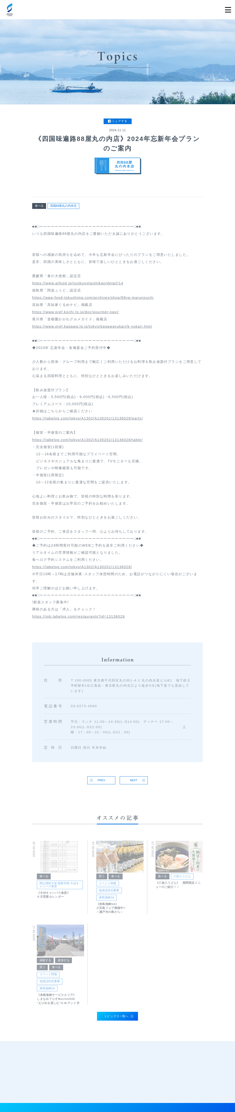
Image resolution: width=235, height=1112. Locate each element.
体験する (45, 963)
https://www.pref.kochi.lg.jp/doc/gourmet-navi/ (75, 314)
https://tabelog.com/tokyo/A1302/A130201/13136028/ (82, 569)
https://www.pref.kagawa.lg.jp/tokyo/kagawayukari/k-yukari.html (92, 328)
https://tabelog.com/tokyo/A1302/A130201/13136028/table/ (87, 441)
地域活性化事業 (109, 894)
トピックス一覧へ (116, 1016)
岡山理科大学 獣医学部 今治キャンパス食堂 (59, 888)
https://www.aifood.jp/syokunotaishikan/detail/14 (77, 285)
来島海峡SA (106, 901)
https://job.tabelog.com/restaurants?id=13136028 (78, 618)
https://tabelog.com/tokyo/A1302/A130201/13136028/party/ (87, 420)
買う (102, 880)
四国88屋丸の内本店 (63, 205)
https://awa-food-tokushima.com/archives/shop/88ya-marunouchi (93, 299)
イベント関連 (107, 886)
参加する (63, 963)
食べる (39, 205)
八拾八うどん (182, 880)
